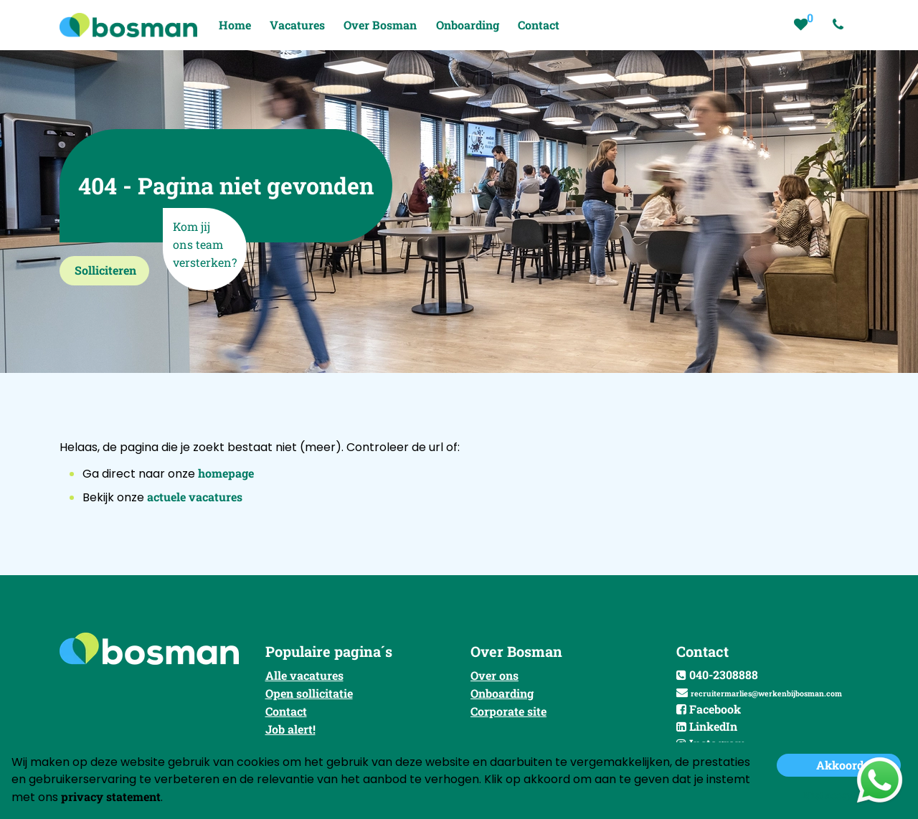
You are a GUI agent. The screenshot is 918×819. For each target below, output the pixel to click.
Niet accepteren (839, 795)
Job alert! (290, 729)
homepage (226, 472)
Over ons (494, 675)
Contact (286, 711)
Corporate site (508, 711)
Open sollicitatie (309, 693)
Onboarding (502, 693)
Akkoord (839, 764)
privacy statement (111, 796)
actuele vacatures (194, 496)
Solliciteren (105, 270)
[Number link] (840, 25)
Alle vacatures (304, 675)
